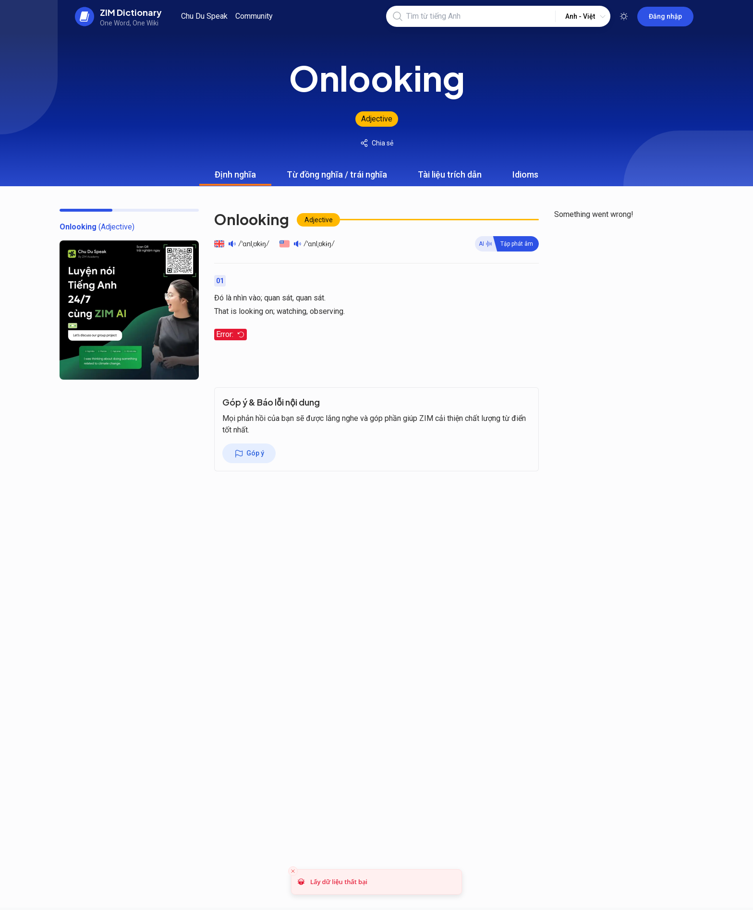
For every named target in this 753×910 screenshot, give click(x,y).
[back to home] (118, 16)
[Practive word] (507, 243)
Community (254, 16)
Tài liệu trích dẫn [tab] (449, 177)
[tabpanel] (376, 285)
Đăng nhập (665, 16)
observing (326, 311)
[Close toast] (293, 871)
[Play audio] (232, 244)
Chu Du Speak (204, 16)
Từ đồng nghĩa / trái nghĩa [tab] (336, 177)
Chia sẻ (376, 143)
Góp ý (249, 453)
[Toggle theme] (623, 16)
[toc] (97, 226)
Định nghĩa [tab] (235, 177)
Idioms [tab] (525, 177)
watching (291, 311)
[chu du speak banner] (129, 310)
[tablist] (376, 174)
